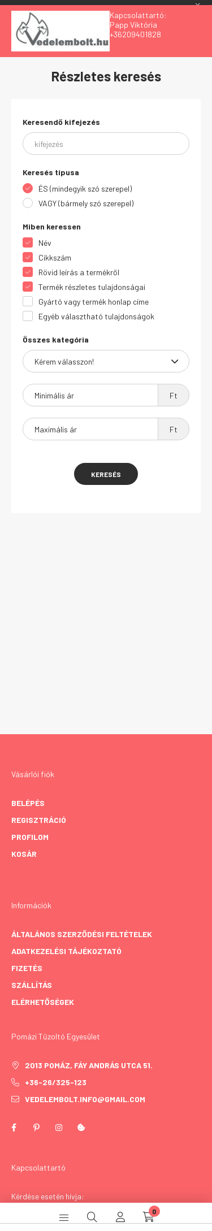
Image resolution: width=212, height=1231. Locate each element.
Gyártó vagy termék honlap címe (93, 301)
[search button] (92, 1217)
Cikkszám (54, 257)
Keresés (106, 474)
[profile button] (120, 1217)
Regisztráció (38, 820)
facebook (13, 1127)
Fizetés (26, 968)
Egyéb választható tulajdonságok (96, 316)
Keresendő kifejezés (61, 122)
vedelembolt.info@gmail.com (85, 1099)
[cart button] (148, 1217)
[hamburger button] (64, 1217)
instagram (58, 1127)
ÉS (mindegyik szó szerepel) (85, 188)
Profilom (30, 837)
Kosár (24, 854)
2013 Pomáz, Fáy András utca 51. (89, 1065)
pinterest (36, 1127)
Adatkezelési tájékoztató (66, 951)
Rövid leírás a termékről (78, 272)
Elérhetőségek (42, 1002)
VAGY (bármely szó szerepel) (85, 203)
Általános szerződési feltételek (81, 934)
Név (44, 243)
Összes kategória (56, 339)
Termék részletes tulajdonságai (91, 287)
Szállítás (31, 985)
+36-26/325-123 (55, 1082)
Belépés (28, 803)
